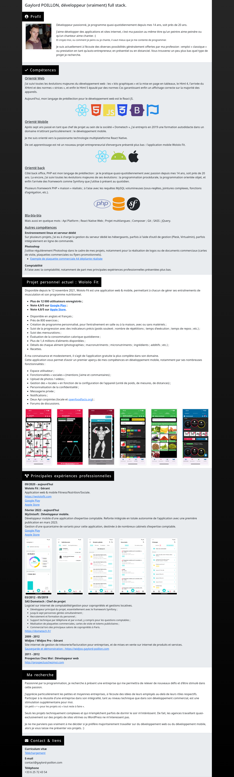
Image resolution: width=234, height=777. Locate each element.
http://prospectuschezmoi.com (44, 662)
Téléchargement (35, 753)
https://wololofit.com (38, 496)
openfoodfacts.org (80, 399)
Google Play (58, 305)
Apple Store (58, 309)
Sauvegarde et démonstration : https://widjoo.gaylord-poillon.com (67, 649)
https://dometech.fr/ (38, 631)
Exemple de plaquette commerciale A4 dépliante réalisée (66, 259)
